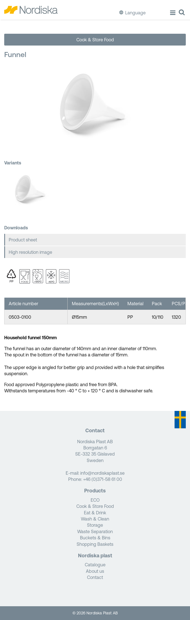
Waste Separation (95, 531)
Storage (95, 525)
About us (95, 571)
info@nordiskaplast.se (102, 473)
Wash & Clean (95, 518)
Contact (95, 577)
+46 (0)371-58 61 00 (102, 479)
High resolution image (30, 252)
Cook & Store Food (95, 39)
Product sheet (23, 239)
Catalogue (95, 564)
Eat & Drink (95, 512)
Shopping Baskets (95, 544)
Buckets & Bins (95, 537)
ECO (95, 500)
